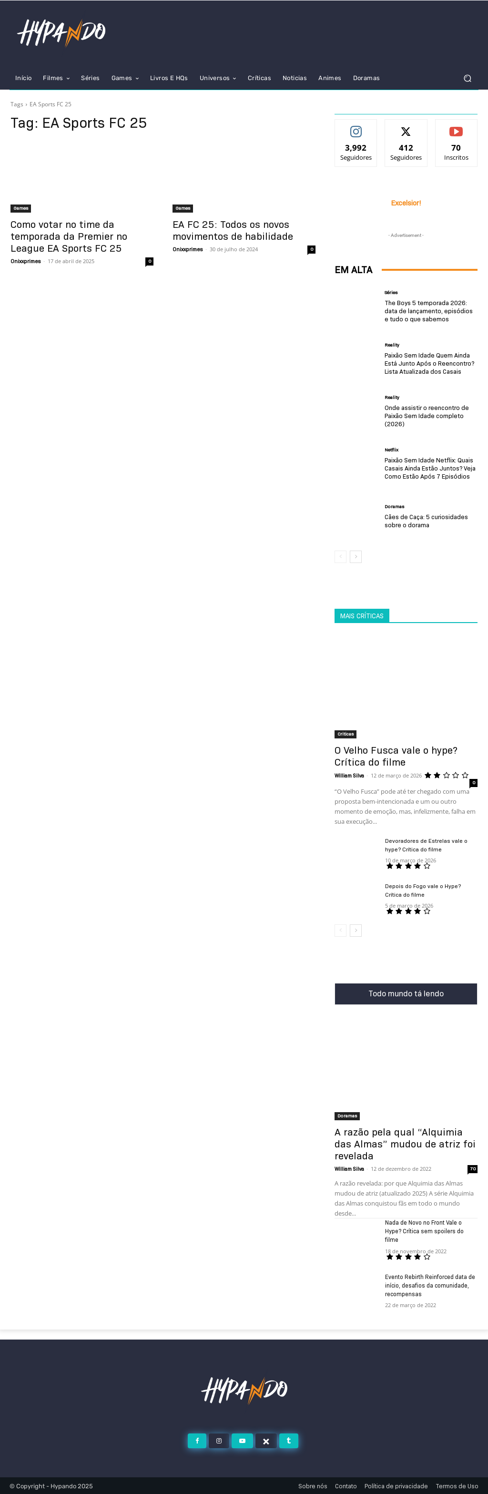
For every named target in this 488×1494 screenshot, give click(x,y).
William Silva (349, 775)
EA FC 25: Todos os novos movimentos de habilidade (233, 230)
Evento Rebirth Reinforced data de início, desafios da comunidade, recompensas (430, 1285)
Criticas (345, 734)
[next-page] (356, 557)
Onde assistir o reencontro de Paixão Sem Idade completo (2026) (426, 416)
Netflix (391, 450)
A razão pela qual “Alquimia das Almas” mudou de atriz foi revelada (405, 1144)
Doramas (394, 506)
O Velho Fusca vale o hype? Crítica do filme (396, 756)
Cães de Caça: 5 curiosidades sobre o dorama (426, 521)
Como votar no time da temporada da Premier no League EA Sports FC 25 (68, 236)
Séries (391, 292)
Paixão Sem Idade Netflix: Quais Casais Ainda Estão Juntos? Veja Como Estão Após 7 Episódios (430, 468)
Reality (392, 345)
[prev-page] (340, 557)
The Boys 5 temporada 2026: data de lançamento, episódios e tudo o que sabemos (431, 311)
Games (20, 208)
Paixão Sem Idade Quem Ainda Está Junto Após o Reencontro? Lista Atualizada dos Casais (429, 363)
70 (473, 1169)
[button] (467, 78)
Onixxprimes (25, 261)
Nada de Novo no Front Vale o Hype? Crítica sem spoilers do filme (424, 1231)
